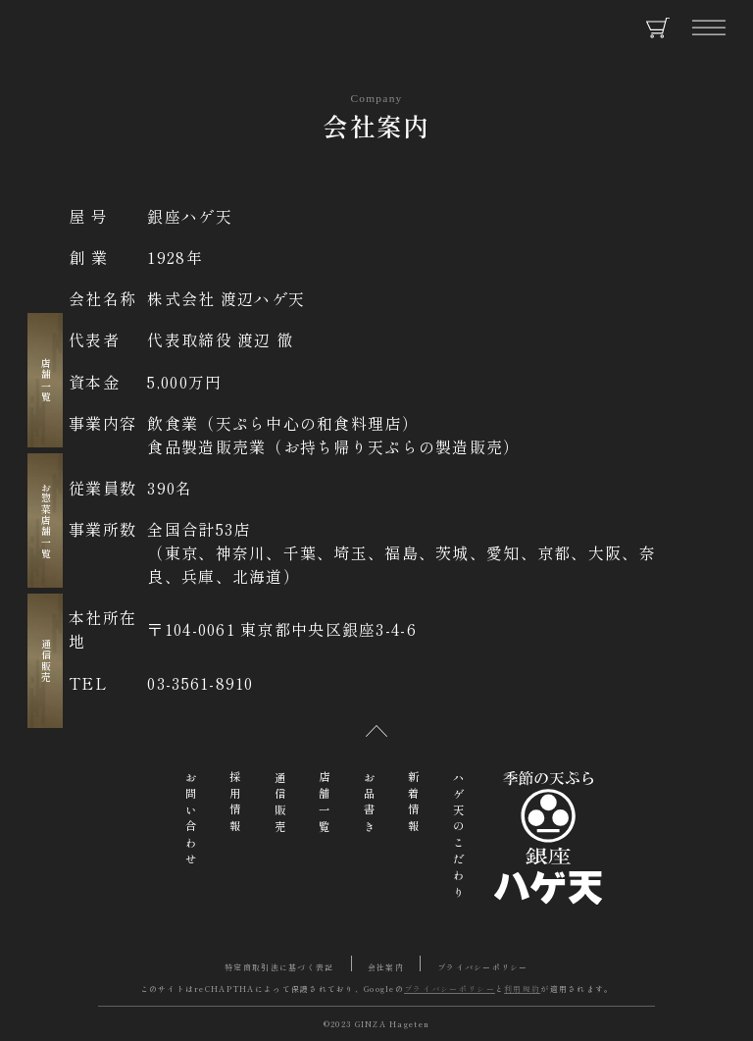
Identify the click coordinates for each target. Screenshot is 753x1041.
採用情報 (235, 804)
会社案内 (386, 967)
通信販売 (46, 661)
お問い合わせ (191, 820)
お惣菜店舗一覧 (46, 520)
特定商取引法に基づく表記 (279, 967)
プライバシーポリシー (482, 967)
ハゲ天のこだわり (459, 837)
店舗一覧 (46, 380)
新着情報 (414, 804)
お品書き (369, 804)
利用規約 (522, 988)
